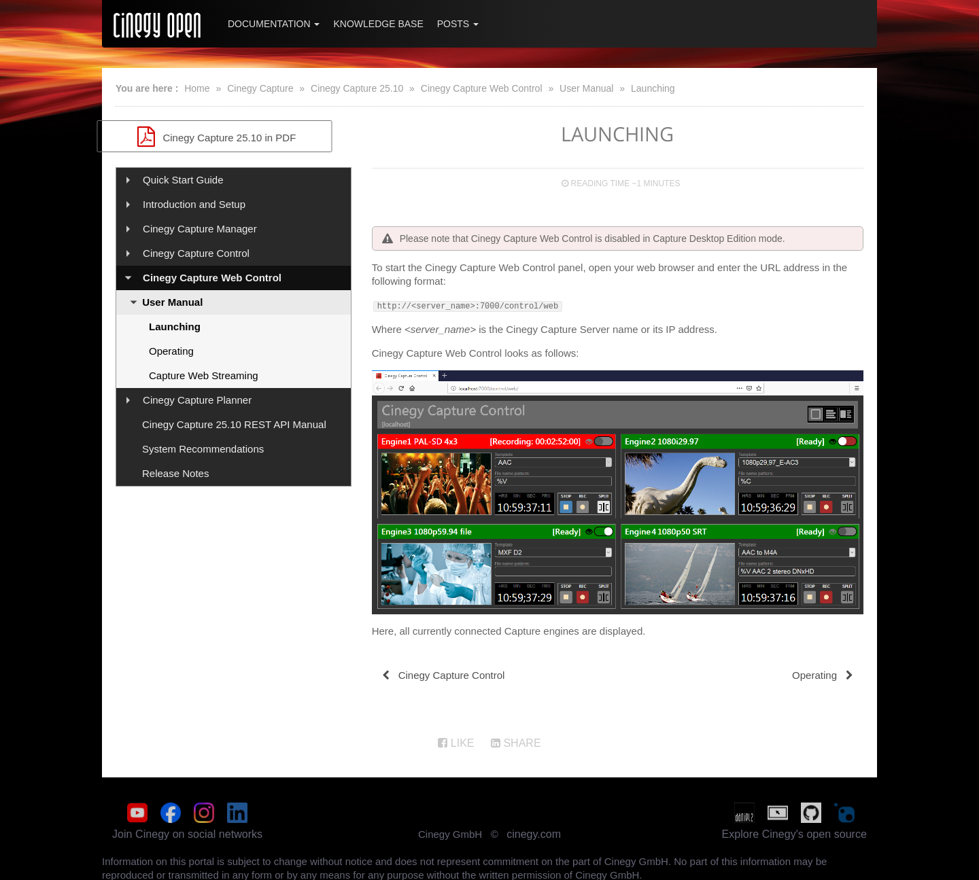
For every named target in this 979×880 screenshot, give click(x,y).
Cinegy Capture (260, 88)
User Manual (586, 88)
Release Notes (175, 473)
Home (196, 88)
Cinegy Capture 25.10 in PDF (233, 136)
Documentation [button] (274, 23)
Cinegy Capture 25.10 (357, 88)
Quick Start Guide (183, 180)
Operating (171, 351)
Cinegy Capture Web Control (482, 88)
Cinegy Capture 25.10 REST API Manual (234, 424)
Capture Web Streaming (203, 375)
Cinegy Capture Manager (200, 228)
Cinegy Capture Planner (197, 400)
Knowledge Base (378, 23)
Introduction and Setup (194, 204)
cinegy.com (533, 832)
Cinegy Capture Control (196, 253)
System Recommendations (203, 449)
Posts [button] (458, 23)
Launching (653, 88)
